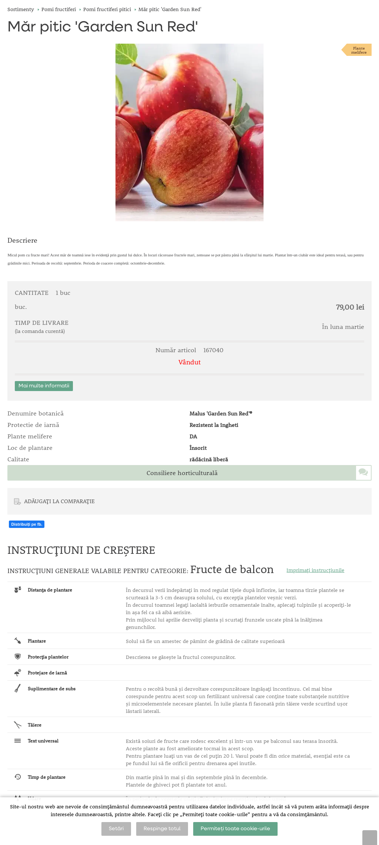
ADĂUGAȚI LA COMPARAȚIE (59, 501)
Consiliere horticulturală (182, 473)
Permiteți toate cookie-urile (235, 828)
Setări (116, 828)
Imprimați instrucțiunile (315, 570)
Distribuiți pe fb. (26, 524)
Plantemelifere (359, 50)
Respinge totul (162, 828)
